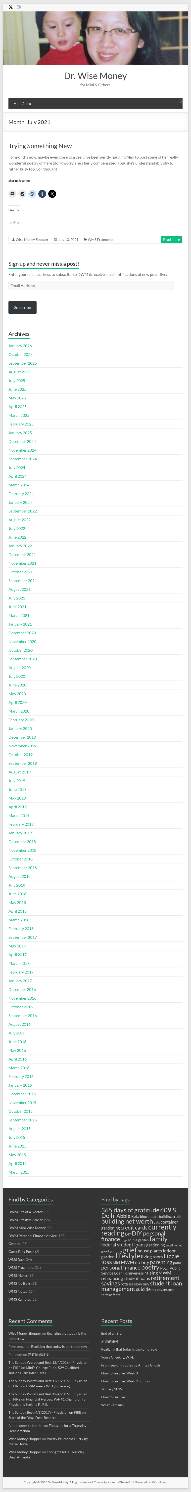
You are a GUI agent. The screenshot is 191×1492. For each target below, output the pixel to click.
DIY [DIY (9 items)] (128, 1234)
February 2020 (21, 719)
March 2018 (18, 919)
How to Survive (113, 1397)
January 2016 (20, 1085)
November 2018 (22, 850)
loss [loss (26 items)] (106, 1262)
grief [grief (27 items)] (130, 1250)
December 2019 (22, 737)
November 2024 (22, 450)
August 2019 (19, 771)
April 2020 (17, 702)
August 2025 (19, 371)
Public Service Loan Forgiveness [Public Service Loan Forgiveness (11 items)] (140, 1270)
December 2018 (22, 841)
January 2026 (20, 345)
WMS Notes (17, 1291)
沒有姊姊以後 (38, 1354)
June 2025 (17, 389)
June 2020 (17, 684)
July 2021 (16, 598)
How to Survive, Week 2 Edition (125, 1381)
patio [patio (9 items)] (177, 1263)
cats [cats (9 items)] (157, 1222)
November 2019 (22, 745)
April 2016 (17, 1059)
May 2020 (17, 693)
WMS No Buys (19, 1283)
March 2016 (18, 1067)
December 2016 (22, 989)
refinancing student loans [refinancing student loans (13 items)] (125, 1278)
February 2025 (21, 424)
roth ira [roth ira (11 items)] (127, 1283)
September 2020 (22, 658)
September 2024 (22, 458)
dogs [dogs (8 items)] (124, 1240)
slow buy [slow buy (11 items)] (141, 1283)
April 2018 (17, 911)
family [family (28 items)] (158, 1239)
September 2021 (22, 580)
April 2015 (17, 1163)
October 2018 (20, 858)
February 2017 (21, 972)
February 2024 (21, 493)
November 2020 (22, 641)
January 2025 (20, 432)
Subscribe (22, 307)
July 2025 (16, 380)
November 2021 (22, 563)
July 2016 (16, 1032)
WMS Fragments (100, 239)
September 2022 (22, 511)
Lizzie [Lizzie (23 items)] (171, 1256)
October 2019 (20, 754)
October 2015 (20, 1111)
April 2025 (17, 406)
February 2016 (21, 1076)
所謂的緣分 (110, 1341)
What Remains (112, 1405)
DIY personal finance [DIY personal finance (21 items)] (133, 1236)
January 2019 (20, 832)
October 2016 (20, 1006)
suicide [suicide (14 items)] (143, 1289)
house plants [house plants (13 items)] (150, 1250)
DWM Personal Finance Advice (32, 1236)
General (14, 1243)
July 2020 (16, 676)
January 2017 (20, 980)
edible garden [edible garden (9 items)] (138, 1240)
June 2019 (17, 789)
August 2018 (19, 876)
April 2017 (17, 954)
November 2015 (22, 1102)
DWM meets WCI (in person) (48, 1386)
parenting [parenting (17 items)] (161, 1262)
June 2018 (17, 893)
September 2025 (22, 363)
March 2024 (18, 484)
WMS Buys (16, 1259)
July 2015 (16, 1137)
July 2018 (16, 885)
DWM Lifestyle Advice (25, 1220)
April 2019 (17, 806)
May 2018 (17, 902)
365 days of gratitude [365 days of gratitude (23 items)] (130, 1210)
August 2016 (19, 1024)
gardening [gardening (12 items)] (155, 1244)
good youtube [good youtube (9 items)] (111, 1251)
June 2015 (17, 1146)
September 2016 (22, 1015)
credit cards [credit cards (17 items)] (134, 1227)
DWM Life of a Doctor (25, 1212)
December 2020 (22, 632)
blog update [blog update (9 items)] (149, 1217)
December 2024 (22, 441)
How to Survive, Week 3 (119, 1373)
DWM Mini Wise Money (27, 1228)
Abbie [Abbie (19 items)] (123, 1215)
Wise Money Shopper (32, 239)
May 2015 (17, 1154)
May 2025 (17, 397)
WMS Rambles (19, 1299)
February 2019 (21, 824)
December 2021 (22, 554)
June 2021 (17, 606)
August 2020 (19, 667)
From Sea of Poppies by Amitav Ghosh (130, 1365)
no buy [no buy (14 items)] (142, 1262)
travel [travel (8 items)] (117, 1294)
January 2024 (20, 502)
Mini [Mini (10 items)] (116, 1262)
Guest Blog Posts (21, 1251)
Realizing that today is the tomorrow (59, 1346)
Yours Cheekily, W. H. (117, 1357)
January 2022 (20, 545)
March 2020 (18, 711)
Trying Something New (40, 146)
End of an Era (111, 1333)
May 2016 (17, 1050)
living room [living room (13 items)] (152, 1256)
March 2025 (18, 415)
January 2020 (20, 728)
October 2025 (20, 354)
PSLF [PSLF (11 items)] (164, 1268)
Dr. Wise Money (95, 75)
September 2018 (22, 867)
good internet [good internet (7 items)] (174, 1245)
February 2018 (21, 928)
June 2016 (17, 1041)
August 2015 (19, 1128)
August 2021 (19, 589)
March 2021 (18, 615)
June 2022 (17, 537)
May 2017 (17, 945)
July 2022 (16, 528)
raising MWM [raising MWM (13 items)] (157, 1273)
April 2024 (17, 476)
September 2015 (22, 1119)
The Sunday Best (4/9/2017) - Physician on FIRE (44, 1412)
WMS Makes (18, 1275)
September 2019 (22, 763)
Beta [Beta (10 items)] (135, 1216)
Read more (171, 239)
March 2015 (18, 1172)
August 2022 (19, 519)
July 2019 (16, 780)
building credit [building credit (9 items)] (170, 1217)
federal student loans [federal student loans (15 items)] (123, 1244)
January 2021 (20, 624)
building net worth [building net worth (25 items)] (127, 1221)
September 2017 (22, 937)
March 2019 (18, 815)
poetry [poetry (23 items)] (150, 1267)
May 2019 (17, 798)
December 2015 (22, 1093)
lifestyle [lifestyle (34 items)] (127, 1255)
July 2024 (16, 467)
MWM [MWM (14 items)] (127, 1262)
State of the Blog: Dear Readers (32, 1417)
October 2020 (20, 650)
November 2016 (22, 998)
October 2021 (20, 571)
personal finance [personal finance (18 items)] (121, 1267)
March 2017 (18, 963)
